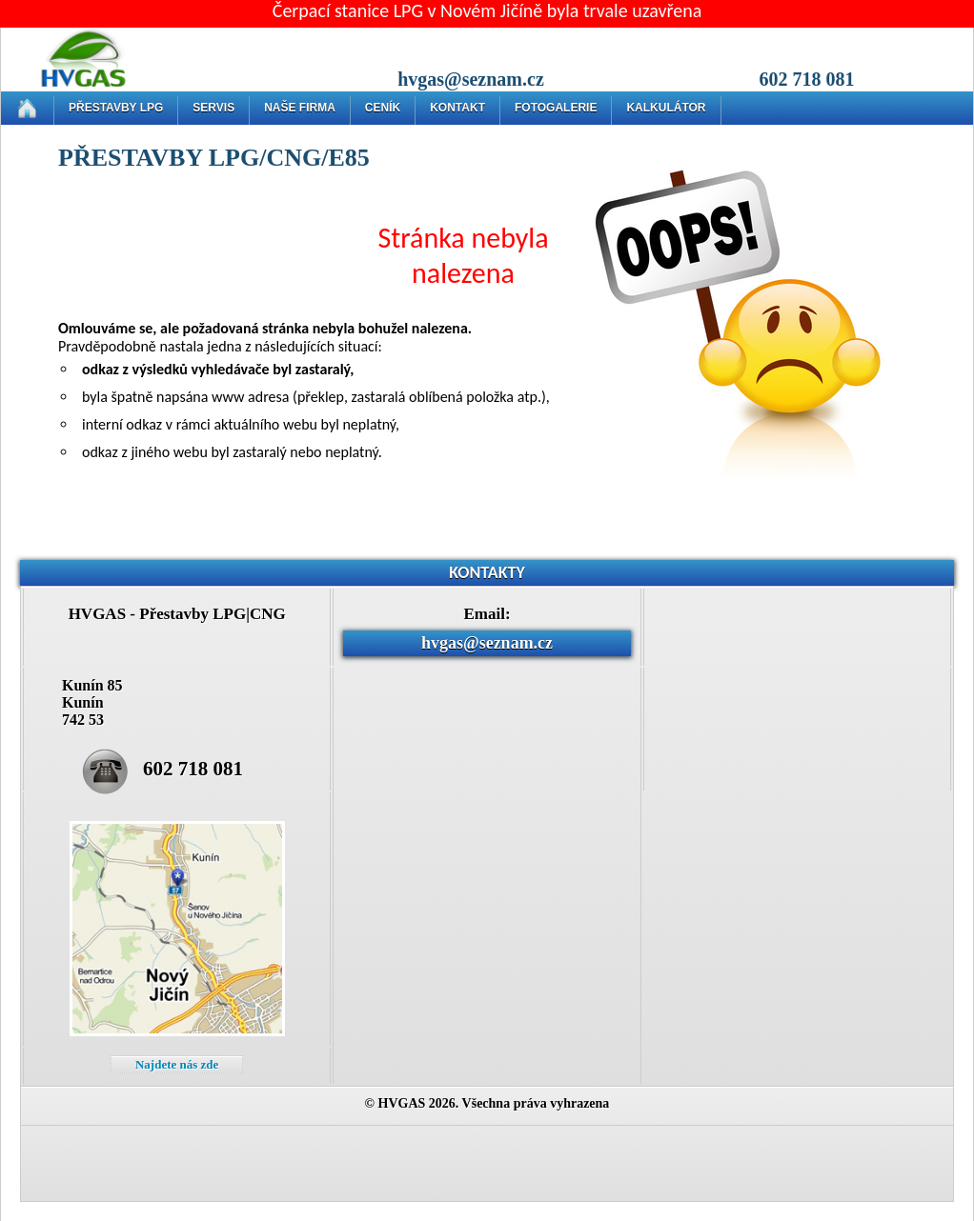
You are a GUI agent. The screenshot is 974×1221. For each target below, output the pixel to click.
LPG (234, 157)
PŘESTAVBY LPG (116, 107)
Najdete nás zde (176, 1064)
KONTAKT (457, 107)
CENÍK (382, 107)
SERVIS (213, 107)
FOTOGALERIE (556, 107)
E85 (348, 157)
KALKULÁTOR (665, 107)
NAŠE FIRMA (299, 107)
